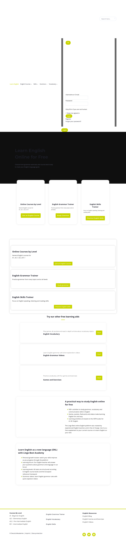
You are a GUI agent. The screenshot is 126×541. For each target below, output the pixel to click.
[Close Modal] (68, 43)
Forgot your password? (73, 121)
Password (69, 101)
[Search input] (110, 19)
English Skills (51, 522)
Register (68, 119)
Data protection (37, 532)
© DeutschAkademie (17, 532)
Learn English (14, 84)
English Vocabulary (53, 517)
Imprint (27, 532)
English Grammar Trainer (55, 512)
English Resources (90, 511)
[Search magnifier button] (115, 18)
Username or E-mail (72, 95)
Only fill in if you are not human (76, 109)
